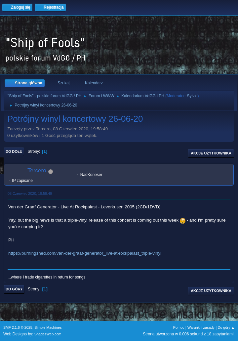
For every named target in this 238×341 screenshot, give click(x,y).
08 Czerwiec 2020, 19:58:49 (30, 193)
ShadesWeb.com (47, 334)
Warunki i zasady (201, 327)
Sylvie (192, 96)
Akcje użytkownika (211, 153)
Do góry (14, 289)
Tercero (36, 170)
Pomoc (178, 327)
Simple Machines (47, 327)
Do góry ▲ (226, 327)
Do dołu (14, 151)
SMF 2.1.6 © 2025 (17, 327)
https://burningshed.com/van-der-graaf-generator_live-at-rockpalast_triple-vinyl (84, 253)
